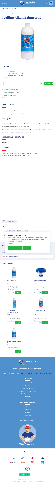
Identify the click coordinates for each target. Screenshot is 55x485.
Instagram (27, 451)
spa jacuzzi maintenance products (13, 13)
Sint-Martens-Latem (46, 373)
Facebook (25, 451)
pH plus (27, 412)
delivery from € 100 (11, 89)
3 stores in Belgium (9, 98)
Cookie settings (39, 481)
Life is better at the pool (27, 394)
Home (3, 13)
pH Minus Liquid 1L (39, 310)
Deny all (27, 248)
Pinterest (30, 451)
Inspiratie (27, 385)
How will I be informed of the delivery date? (15, 230)
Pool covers (27, 415)
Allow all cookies (15, 248)
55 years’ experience (28, 388)
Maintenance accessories (27, 420)
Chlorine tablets (27, 409)
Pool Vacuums (28, 407)
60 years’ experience (10, 95)
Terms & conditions (16, 481)
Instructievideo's (27, 383)
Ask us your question (12, 256)
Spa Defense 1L (11, 280)
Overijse (23, 373)
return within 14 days (11, 92)
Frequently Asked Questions (27, 391)
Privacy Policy (31, 481)
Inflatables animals (27, 418)
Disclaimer (24, 481)
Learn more (10, 243)
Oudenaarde (30, 373)
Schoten (36, 373)
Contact (27, 396)
